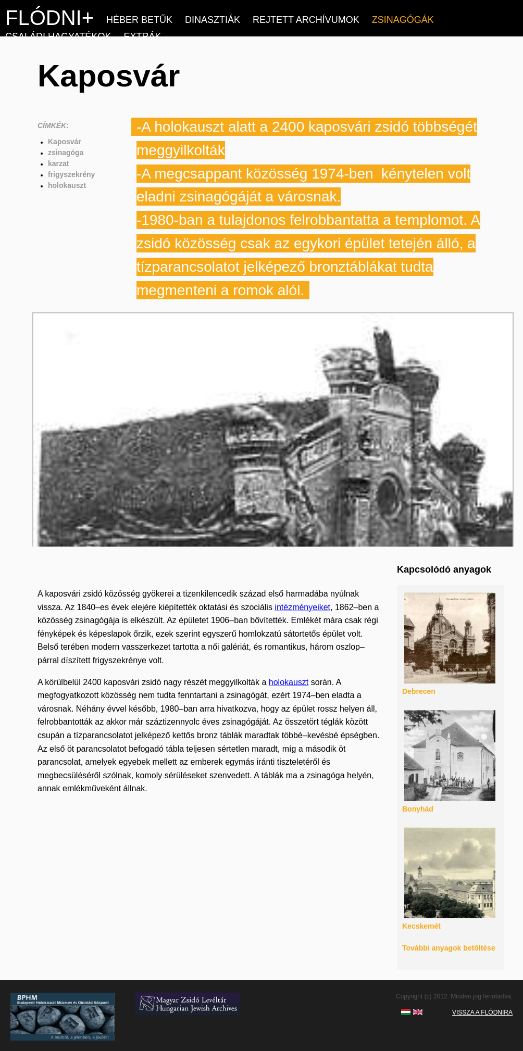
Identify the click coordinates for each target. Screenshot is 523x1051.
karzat (58, 163)
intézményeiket (302, 607)
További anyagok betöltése (448, 948)
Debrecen (418, 691)
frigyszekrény (71, 174)
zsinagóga (65, 152)
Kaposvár (64, 141)
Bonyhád (417, 809)
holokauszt (67, 185)
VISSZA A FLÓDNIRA (482, 1012)
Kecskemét (421, 926)
